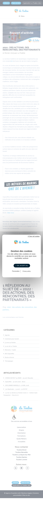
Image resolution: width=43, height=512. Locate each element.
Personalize (16, 271)
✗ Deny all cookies (34, 236)
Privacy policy (27, 271)
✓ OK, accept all (21, 265)
